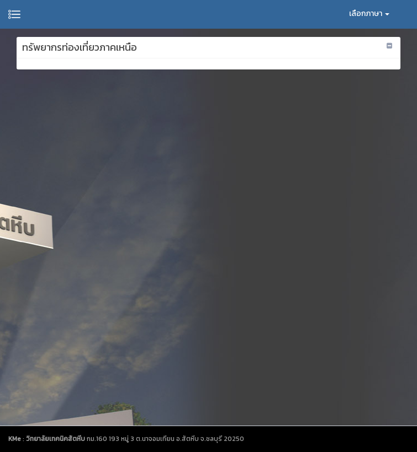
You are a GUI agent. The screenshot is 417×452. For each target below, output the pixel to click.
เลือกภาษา (369, 13)
